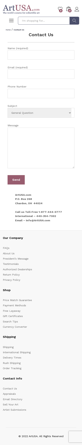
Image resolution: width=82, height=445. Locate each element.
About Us (9, 253)
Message (41, 146)
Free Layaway (11, 310)
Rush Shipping (12, 362)
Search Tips (10, 321)
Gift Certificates (13, 316)
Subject (41, 111)
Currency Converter (15, 326)
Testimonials (11, 263)
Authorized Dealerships (17, 269)
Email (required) (41, 72)
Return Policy (11, 274)
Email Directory (12, 399)
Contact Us (10, 388)
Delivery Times (12, 357)
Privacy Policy (11, 279)
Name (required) (41, 53)
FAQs (6, 247)
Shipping (8, 347)
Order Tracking (12, 368)
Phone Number (41, 91)
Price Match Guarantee (17, 300)
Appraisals (9, 393)
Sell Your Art (10, 404)
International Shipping (17, 352)
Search (74, 21)
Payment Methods (14, 305)
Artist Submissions (14, 409)
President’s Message (16, 258)
